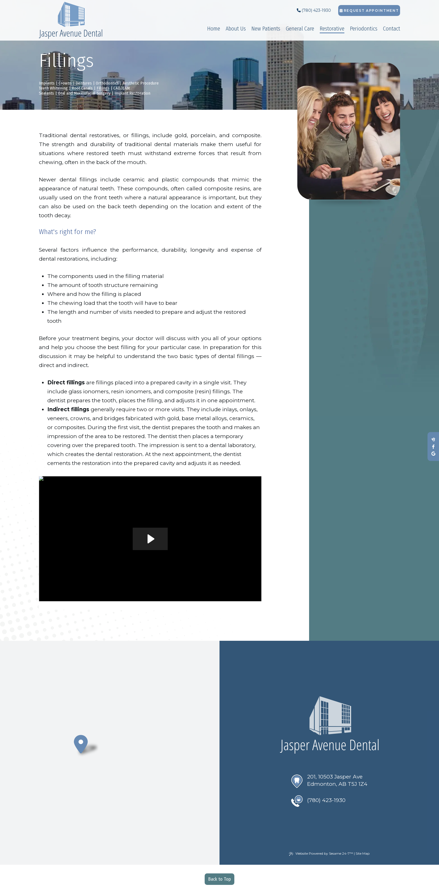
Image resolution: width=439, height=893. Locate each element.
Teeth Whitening (53, 88)
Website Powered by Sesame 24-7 (321, 853)
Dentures (84, 83)
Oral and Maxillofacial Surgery (84, 93)
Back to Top (219, 879)
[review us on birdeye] (433, 439)
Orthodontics (107, 83)
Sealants (46, 93)
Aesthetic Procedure (141, 83)
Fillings (103, 88)
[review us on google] (433, 453)
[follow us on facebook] (433, 446)
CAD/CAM (121, 88)
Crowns (65, 83)
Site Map (363, 853)
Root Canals (82, 88)
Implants (47, 83)
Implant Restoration (132, 93)
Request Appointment (369, 10)
